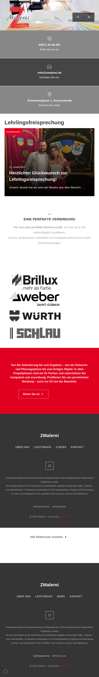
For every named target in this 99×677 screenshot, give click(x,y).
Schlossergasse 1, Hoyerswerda (49, 100)
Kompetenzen (13, 131)
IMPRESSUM (59, 507)
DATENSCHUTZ (41, 507)
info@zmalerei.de (50, 72)
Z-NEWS (61, 447)
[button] (77, 17)
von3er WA (64, 516)
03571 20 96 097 (49, 44)
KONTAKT (77, 447)
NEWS (61, 596)
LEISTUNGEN (42, 447)
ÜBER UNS (22, 447)
